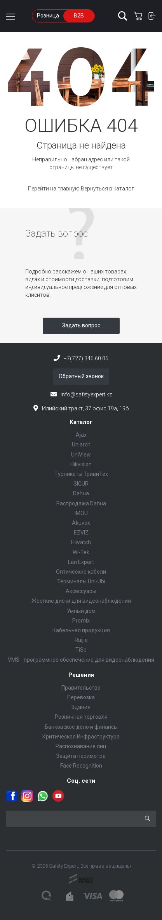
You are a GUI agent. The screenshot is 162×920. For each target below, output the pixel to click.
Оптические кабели (81, 572)
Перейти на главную (54, 188)
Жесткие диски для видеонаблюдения (81, 601)
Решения (81, 675)
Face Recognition (81, 766)
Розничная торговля (81, 717)
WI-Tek (81, 552)
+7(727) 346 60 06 (86, 358)
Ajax (81, 435)
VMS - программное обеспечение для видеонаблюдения (81, 660)
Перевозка (81, 697)
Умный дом (81, 611)
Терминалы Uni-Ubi (81, 581)
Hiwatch (81, 542)
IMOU (81, 513)
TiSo (81, 650)
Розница (48, 15)
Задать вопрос (81, 325)
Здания (81, 707)
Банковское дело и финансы (81, 727)
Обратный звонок (81, 376)
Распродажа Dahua (81, 503)
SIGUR (81, 484)
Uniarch (81, 444)
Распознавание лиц (81, 746)
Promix (81, 620)
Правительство (81, 688)
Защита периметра (81, 756)
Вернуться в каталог (107, 188)
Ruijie (81, 640)
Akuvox (81, 523)
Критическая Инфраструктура (81, 736)
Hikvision (81, 464)
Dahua (81, 493)
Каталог (81, 422)
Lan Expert (81, 562)
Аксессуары (81, 591)
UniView (81, 454)
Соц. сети (81, 781)
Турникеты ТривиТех (81, 474)
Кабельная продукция (81, 630)
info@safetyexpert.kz (86, 394)
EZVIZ (81, 532)
